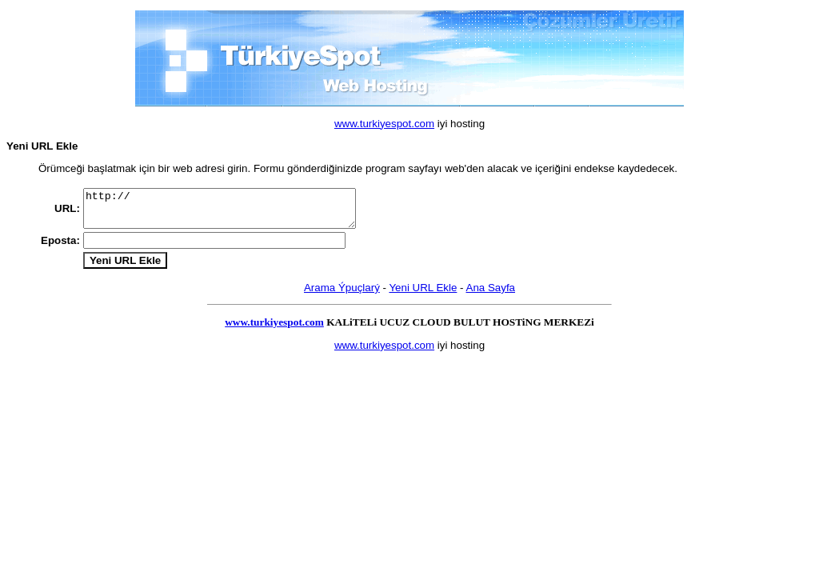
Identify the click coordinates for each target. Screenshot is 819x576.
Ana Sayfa (491, 297)
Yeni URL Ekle (423, 297)
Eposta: (60, 248)
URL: (67, 212)
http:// (235, 212)
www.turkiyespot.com (384, 124)
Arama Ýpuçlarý (342, 297)
